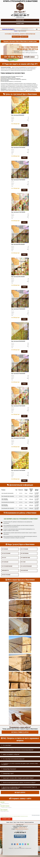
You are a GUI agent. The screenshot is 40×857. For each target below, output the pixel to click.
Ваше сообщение (4, 809)
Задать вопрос (24, 36)
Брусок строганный (6, 574)
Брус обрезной (5, 561)
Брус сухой (23, 561)
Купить (24, 125)
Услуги (14, 822)
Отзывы (18, 822)
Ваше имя (2, 802)
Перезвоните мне (20, 20)
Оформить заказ (20, 23)
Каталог (11, 822)
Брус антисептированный (26, 566)
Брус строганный (24, 549)
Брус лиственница (24, 553)
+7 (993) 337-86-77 (20, 15)
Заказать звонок (16, 36)
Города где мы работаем (29, 822)
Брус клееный (5, 549)
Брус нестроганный (6, 553)
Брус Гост (4, 557)
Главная (7, 822)
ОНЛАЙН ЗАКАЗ (29, 57)
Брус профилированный (7, 566)
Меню (36, 28)
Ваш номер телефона (4, 805)
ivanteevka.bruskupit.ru (8, 29)
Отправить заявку (6, 818)
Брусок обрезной (24, 570)
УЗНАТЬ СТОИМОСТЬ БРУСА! (20, 732)
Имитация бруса (5, 570)
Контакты (22, 822)
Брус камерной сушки (25, 557)
